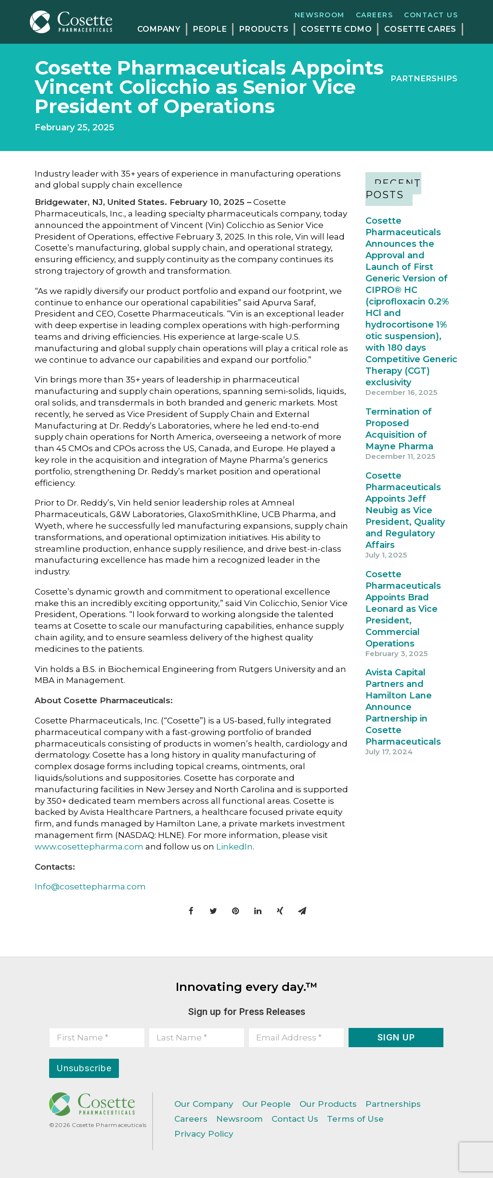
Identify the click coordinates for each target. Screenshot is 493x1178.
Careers (374, 15)
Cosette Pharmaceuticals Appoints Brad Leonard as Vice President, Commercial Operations (403, 609)
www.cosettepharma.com (89, 846)
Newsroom (320, 15)
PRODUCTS (263, 29)
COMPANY (159, 29)
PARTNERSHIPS (424, 78)
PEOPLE (210, 29)
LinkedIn (234, 846)
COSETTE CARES (420, 29)
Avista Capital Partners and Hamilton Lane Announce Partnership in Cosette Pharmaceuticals (403, 707)
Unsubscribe (84, 1068)
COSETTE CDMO (336, 29)
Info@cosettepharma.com (90, 886)
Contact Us (431, 15)
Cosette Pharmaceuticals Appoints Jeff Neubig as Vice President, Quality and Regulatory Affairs (405, 510)
